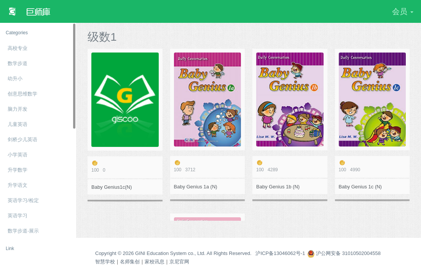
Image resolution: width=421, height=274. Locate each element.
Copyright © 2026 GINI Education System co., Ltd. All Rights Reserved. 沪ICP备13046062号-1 (200, 253)
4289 (290, 166)
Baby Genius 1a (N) (195, 187)
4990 (372, 166)
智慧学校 (105, 261)
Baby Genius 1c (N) (360, 187)
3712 (207, 166)
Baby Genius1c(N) (111, 187)
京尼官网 (179, 261)
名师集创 (130, 261)
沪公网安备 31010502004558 (344, 253)
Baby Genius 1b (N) (278, 187)
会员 (402, 11)
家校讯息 (154, 261)
